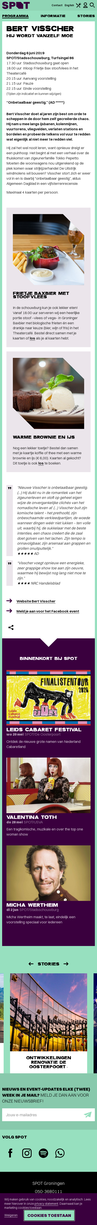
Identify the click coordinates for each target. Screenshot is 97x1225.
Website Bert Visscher (35, 601)
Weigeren (11, 1215)
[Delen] (10, 627)
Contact (57, 5)
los (32, 338)
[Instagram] (27, 1153)
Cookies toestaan (49, 1215)
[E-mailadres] (48, 1114)
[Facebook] (10, 1153)
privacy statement (46, 1204)
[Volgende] (66, 964)
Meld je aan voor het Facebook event (47, 611)
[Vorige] (30, 964)
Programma (15, 16)
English (69, 5)
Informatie (53, 16)
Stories (86, 16)
